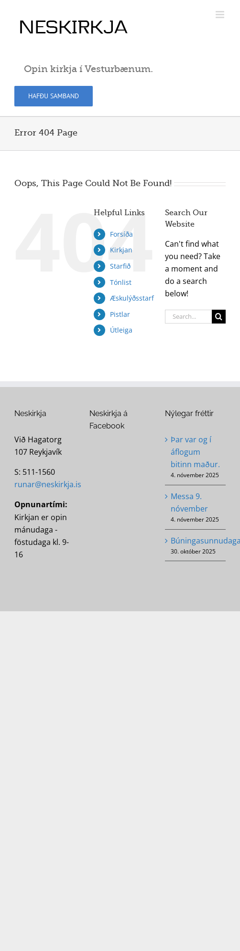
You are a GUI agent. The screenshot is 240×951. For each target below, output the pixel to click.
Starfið (120, 266)
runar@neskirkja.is (47, 484)
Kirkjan (121, 249)
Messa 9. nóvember (189, 502)
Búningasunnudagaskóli (196, 540)
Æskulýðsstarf (132, 298)
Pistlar (120, 314)
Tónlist (120, 282)
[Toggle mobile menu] (221, 15)
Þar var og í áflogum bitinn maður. (195, 452)
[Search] (219, 317)
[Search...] (188, 317)
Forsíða (121, 234)
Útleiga (121, 329)
